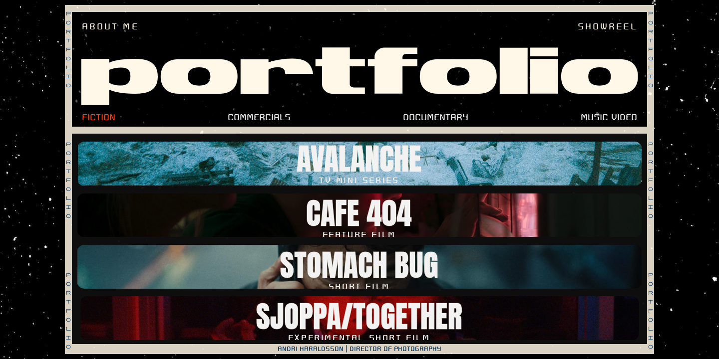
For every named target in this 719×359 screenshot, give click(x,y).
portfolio (360, 73)
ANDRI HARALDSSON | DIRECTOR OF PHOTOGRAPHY (359, 349)
